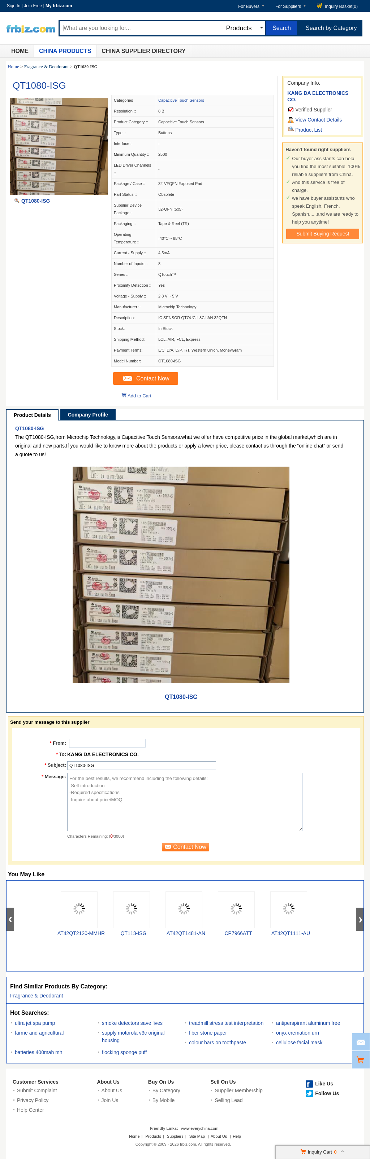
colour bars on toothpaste (217, 1042)
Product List (308, 130)
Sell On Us (223, 1082)
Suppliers (175, 1136)
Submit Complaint (37, 1090)
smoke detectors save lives (132, 1023)
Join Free (33, 5)
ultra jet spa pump (35, 1023)
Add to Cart (139, 395)
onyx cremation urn (297, 1033)
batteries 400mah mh (39, 1052)
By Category (166, 1090)
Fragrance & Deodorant (46, 66)
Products (153, 1136)
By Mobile (163, 1100)
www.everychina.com (199, 1128)
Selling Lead (228, 1100)
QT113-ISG (134, 933)
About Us (108, 1082)
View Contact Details (318, 120)
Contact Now (152, 378)
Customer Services (36, 1082)
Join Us (110, 1100)
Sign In (13, 5)
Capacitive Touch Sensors (181, 100)
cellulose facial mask (299, 1042)
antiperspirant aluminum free (308, 1023)
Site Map (197, 1136)
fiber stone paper (208, 1033)
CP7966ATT (238, 933)
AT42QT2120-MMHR (81, 933)
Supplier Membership (238, 1090)
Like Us (324, 1084)
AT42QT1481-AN (186, 933)
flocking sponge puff (124, 1052)
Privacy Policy (32, 1100)
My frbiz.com (59, 5)
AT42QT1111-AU (290, 933)
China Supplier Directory (143, 51)
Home (20, 51)
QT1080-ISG (39, 85)
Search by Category (331, 28)
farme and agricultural (39, 1033)
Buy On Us (161, 1082)
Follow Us (327, 1093)
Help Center (30, 1110)
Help (237, 1136)
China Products (65, 51)
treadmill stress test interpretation (226, 1023)
